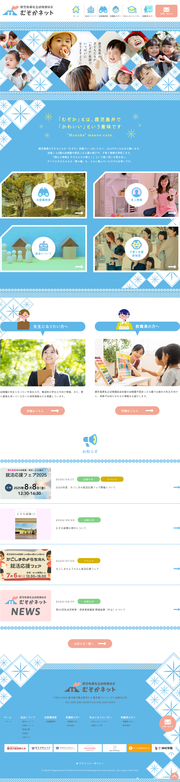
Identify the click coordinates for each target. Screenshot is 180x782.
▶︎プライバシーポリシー (90, 765)
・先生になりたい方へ (98, 722)
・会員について (27, 726)
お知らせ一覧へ (90, 645)
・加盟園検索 (50, 722)
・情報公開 (25, 730)
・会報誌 (24, 734)
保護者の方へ (115, 11)
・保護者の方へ (72, 722)
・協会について (27, 722)
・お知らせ (25, 738)
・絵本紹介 (70, 726)
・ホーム (8, 722)
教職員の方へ (148, 11)
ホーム (76, 11)
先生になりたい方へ (131, 11)
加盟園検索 (103, 11)
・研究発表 (125, 726)
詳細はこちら (42, 411)
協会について (91, 11)
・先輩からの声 (96, 726)
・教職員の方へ (127, 722)
